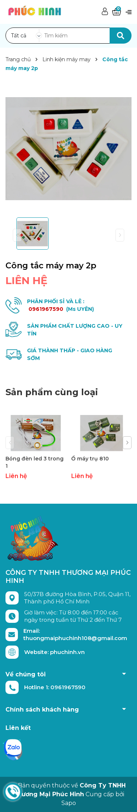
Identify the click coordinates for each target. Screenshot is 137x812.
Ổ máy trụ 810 (90, 458)
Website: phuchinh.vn (54, 652)
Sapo (68, 803)
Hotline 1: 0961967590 (54, 687)
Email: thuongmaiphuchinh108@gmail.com (75, 634)
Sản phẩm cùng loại (51, 392)
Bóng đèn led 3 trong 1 (34, 462)
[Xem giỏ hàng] (116, 12)
